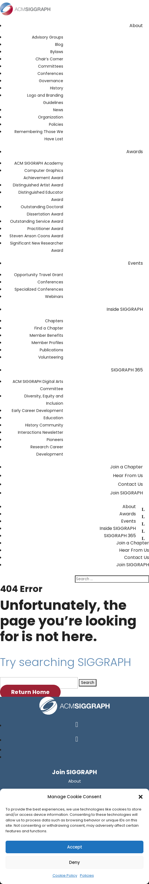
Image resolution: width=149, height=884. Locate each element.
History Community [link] (44, 425)
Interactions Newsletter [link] (40, 432)
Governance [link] (51, 81)
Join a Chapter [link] (126, 467)
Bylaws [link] (56, 51)
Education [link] (53, 418)
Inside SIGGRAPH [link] (125, 309)
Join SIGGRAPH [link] (126, 493)
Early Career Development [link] (37, 410)
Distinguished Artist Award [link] (38, 185)
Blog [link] (59, 44)
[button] (140, 797)
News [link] (58, 110)
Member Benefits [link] (46, 335)
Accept (74, 847)
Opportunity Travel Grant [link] (38, 275)
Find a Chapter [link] (48, 328)
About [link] (136, 25)
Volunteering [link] (50, 357)
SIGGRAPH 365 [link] (127, 370)
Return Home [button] (30, 692)
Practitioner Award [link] (45, 228)
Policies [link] (87, 875)
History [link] (56, 88)
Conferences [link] (50, 73)
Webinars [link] (54, 296)
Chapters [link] (54, 321)
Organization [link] (50, 117)
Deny (74, 862)
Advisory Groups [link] (47, 37)
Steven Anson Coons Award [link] (36, 236)
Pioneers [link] (55, 439)
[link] (25, 16)
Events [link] (135, 263)
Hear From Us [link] (128, 475)
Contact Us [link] (130, 484)
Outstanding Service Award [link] (36, 221)
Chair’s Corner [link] (49, 59)
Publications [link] (51, 350)
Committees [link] (50, 66)
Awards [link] (134, 151)
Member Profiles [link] (47, 342)
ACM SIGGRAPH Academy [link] (38, 163)
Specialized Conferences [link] (39, 289)
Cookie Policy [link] (65, 875)
